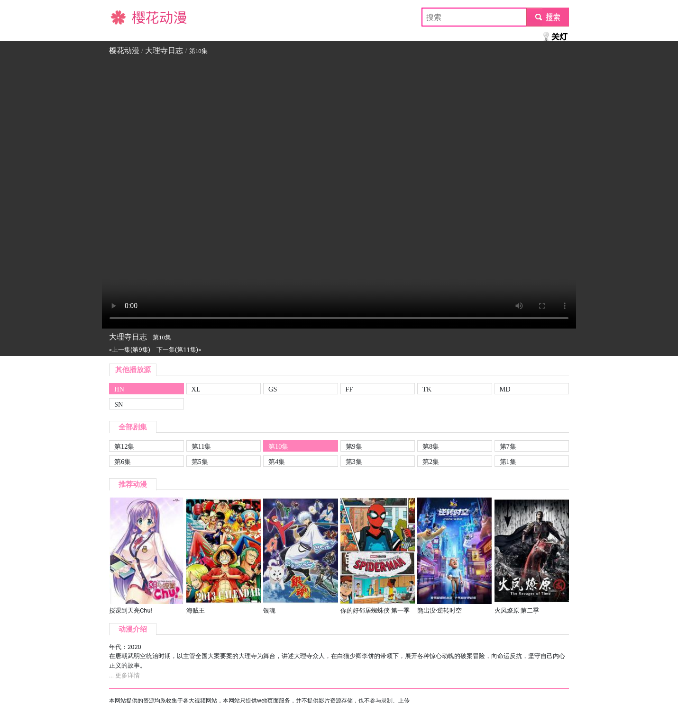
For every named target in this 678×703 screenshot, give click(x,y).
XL (196, 389)
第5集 (200, 461)
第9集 (354, 446)
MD (505, 389)
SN (118, 404)
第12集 (124, 446)
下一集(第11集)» (178, 349)
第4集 (276, 461)
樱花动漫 (124, 16)
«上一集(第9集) (129, 349)
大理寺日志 (164, 50)
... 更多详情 (124, 675)
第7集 (508, 446)
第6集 (122, 461)
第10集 (278, 446)
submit (547, 16)
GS (272, 389)
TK (426, 389)
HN (119, 389)
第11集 (201, 446)
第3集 (354, 461)
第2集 (430, 461)
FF (349, 389)
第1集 (508, 461)
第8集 (430, 446)
